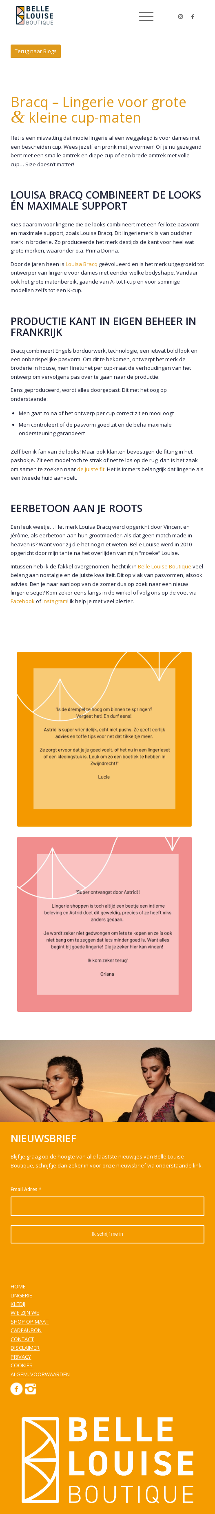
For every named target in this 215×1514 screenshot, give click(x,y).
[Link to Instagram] (180, 16)
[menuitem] (142, 16)
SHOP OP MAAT (30, 1321)
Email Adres (26, 1189)
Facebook (23, 601)
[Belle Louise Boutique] (89, 16)
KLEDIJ (18, 1304)
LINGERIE (21, 1295)
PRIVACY (21, 1356)
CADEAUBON (26, 1330)
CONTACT (22, 1339)
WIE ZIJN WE (25, 1312)
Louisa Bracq (82, 264)
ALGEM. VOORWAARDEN (40, 1374)
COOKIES (22, 1365)
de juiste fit (90, 469)
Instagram (54, 601)
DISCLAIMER (25, 1347)
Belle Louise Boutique (164, 566)
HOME (18, 1286)
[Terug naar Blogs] (36, 51)
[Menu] (142, 16)
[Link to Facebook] (192, 16)
